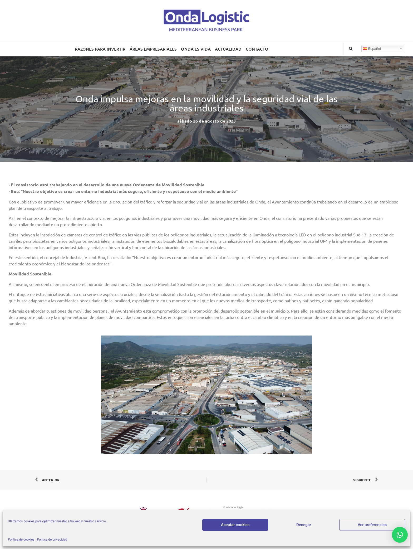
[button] (350, 48)
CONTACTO (257, 49)
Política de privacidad (220, 530)
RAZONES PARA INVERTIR (100, 49)
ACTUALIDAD (228, 49)
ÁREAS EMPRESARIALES (153, 49)
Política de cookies (258, 530)
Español (372, 49)
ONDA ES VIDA (196, 49)
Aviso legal (190, 530)
